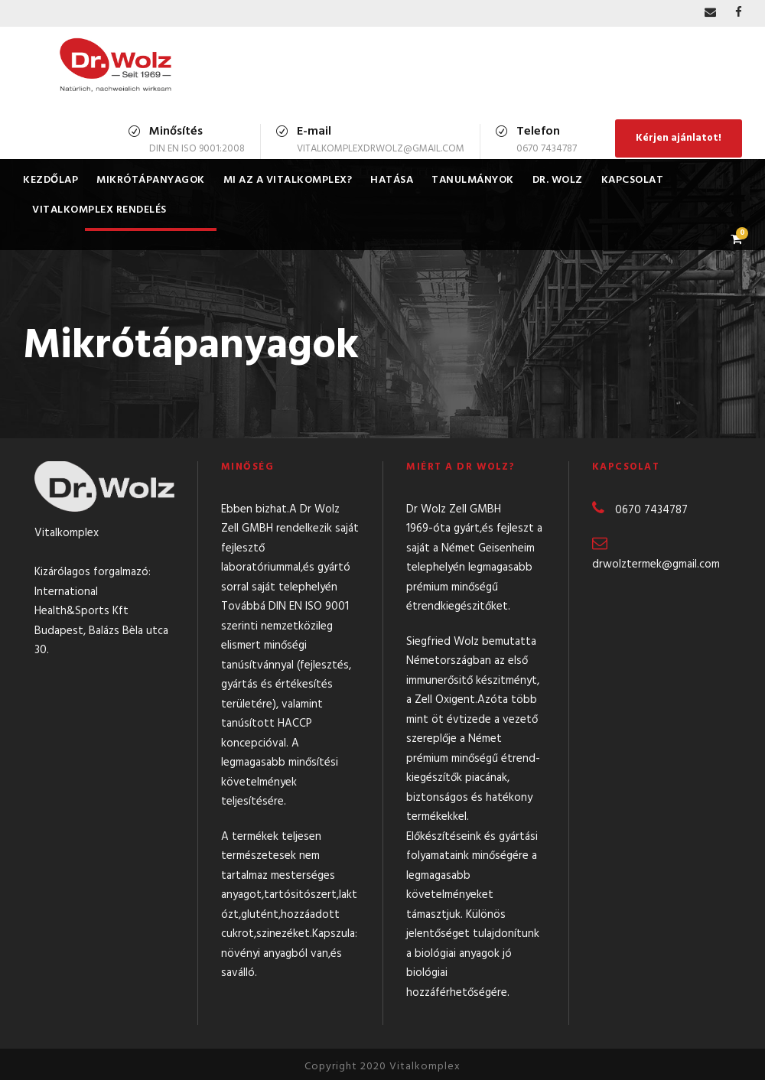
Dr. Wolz (557, 180)
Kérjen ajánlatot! (678, 138)
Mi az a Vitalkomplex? (288, 180)
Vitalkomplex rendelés (99, 210)
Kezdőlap (50, 180)
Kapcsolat (632, 180)
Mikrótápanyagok (150, 180)
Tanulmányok (472, 180)
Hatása (391, 180)
